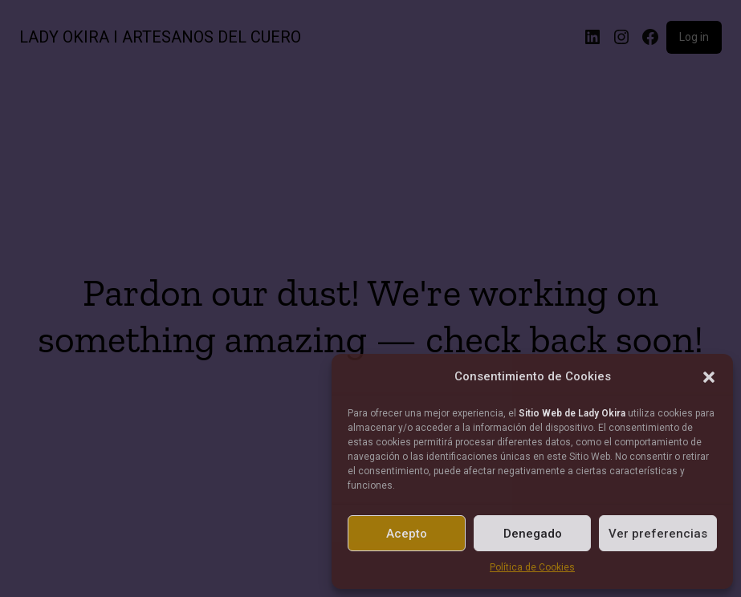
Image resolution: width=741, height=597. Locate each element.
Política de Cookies (532, 567)
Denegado (532, 533)
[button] (709, 377)
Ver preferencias (658, 533)
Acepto (406, 533)
